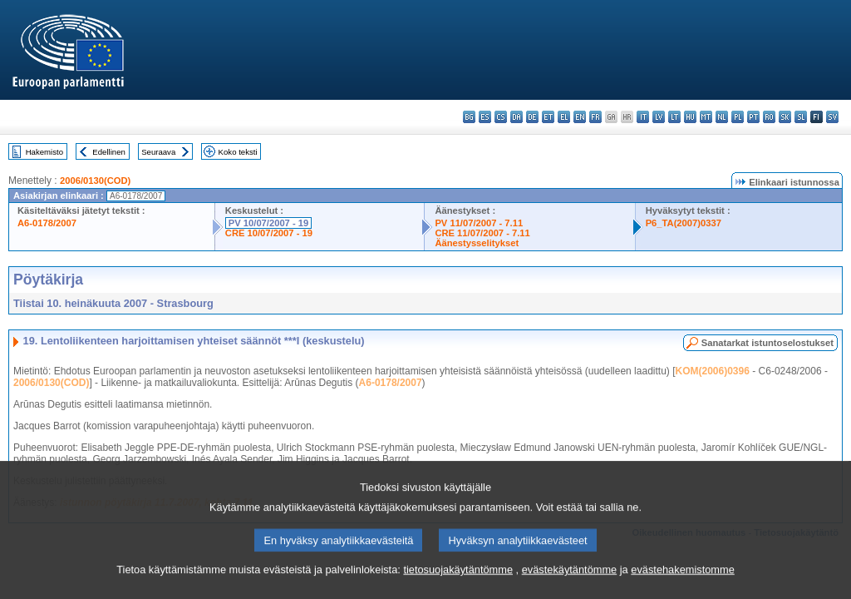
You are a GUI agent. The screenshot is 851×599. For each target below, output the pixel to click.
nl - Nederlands (722, 117)
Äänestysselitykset (477, 243)
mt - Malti (706, 117)
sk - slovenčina (785, 117)
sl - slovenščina (800, 117)
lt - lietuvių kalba (674, 117)
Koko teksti (238, 151)
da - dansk (516, 117)
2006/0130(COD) (95, 181)
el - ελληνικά (564, 117)
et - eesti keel (548, 117)
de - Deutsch (532, 117)
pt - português (753, 117)
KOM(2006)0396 (712, 371)
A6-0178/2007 (46, 223)
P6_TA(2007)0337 (683, 223)
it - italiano (643, 117)
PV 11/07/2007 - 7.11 (479, 223)
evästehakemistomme (682, 588)
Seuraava (158, 151)
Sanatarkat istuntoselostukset (767, 343)
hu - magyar (690, 117)
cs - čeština (500, 117)
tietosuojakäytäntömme (458, 588)
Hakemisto (44, 151)
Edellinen (108, 151)
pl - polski (737, 117)
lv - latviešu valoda (658, 117)
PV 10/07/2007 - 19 (268, 223)
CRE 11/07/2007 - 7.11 (482, 233)
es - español (485, 117)
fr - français (595, 117)
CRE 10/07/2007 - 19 (268, 233)
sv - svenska (832, 117)
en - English (579, 117)
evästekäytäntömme (569, 588)
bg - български (469, 117)
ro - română (769, 117)
